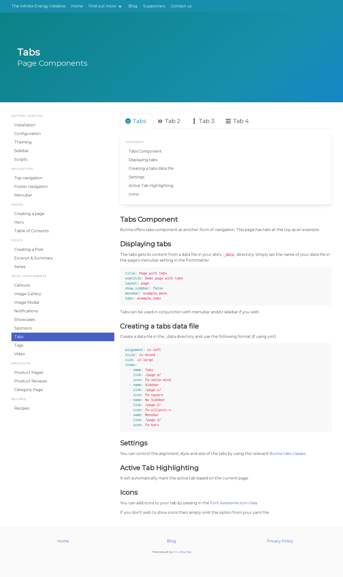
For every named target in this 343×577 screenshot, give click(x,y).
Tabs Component (145, 151)
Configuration (27, 133)
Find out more (102, 6)
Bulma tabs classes (287, 453)
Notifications (26, 311)
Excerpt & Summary (33, 258)
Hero (19, 222)
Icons (134, 194)
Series (19, 266)
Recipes (21, 408)
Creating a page (29, 213)
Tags (18, 345)
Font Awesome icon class (233, 503)
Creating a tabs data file (151, 168)
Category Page (28, 389)
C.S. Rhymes (182, 552)
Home (77, 6)
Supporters (154, 6)
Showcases (24, 319)
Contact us (181, 6)
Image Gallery (27, 294)
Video (19, 354)
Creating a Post (28, 249)
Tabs (18, 337)
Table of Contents (31, 231)
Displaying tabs (143, 160)
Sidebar (21, 151)
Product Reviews (30, 381)
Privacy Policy (280, 541)
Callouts (22, 285)
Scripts (20, 159)
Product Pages (28, 372)
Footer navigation (31, 186)
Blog (132, 6)
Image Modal (26, 302)
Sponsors (23, 328)
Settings (136, 177)
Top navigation (28, 178)
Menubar (23, 195)
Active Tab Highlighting (151, 185)
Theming (23, 142)
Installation (24, 125)
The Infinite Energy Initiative (38, 6)
